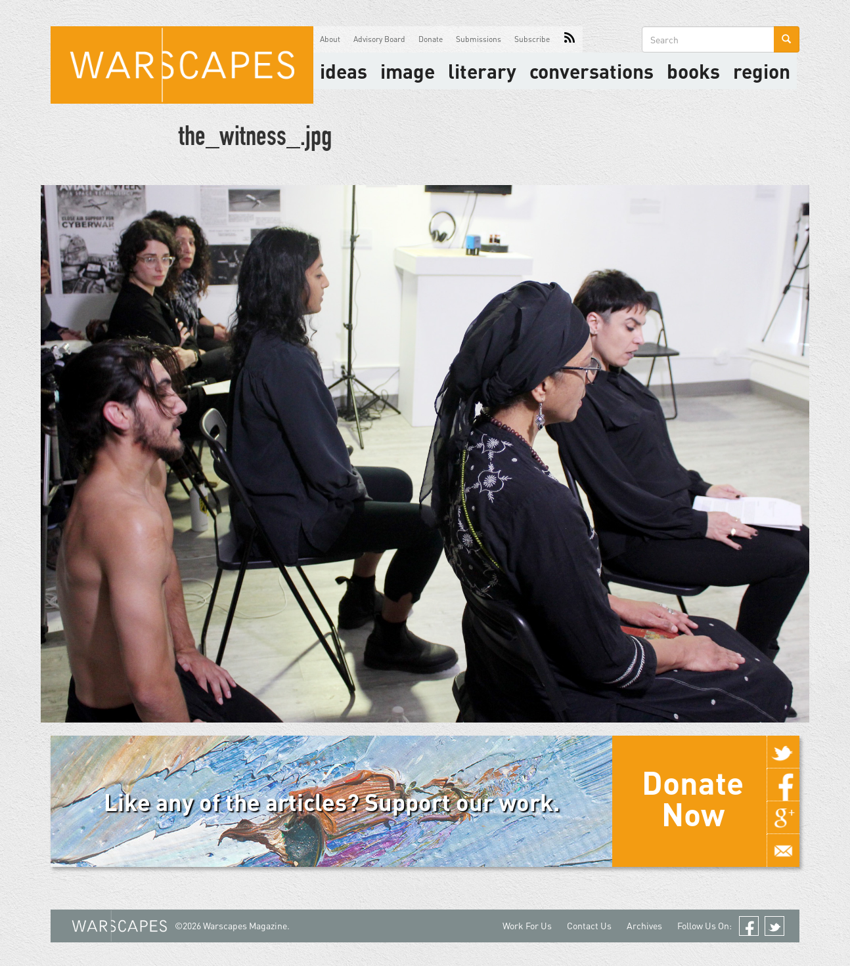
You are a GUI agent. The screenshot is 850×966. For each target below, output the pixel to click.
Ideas (343, 71)
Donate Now (693, 798)
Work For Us (527, 925)
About (330, 39)
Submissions (478, 39)
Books (693, 71)
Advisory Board (379, 39)
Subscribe (532, 39)
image (407, 71)
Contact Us (589, 925)
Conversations (591, 71)
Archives (644, 925)
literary (482, 71)
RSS (569, 39)
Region (761, 71)
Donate (430, 39)
